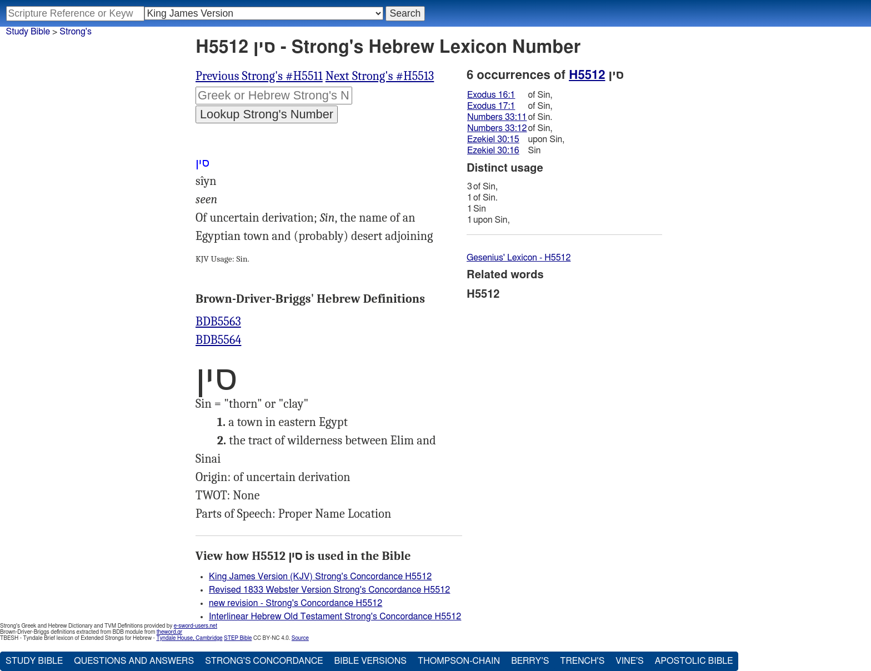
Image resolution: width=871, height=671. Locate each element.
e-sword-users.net (195, 626)
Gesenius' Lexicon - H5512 (518, 257)
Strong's (75, 31)
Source (300, 638)
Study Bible (28, 31)
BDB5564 (218, 340)
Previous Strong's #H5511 (259, 76)
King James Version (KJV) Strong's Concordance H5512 (320, 576)
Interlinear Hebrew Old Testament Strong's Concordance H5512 (335, 616)
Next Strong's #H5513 (380, 76)
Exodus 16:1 (491, 95)
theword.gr (169, 632)
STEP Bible (238, 638)
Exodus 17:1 (491, 106)
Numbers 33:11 (497, 117)
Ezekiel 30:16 (493, 150)
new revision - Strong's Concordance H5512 (295, 603)
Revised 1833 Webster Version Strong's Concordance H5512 (329, 589)
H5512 (587, 75)
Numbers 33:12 (497, 128)
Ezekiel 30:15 (493, 139)
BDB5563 (218, 321)
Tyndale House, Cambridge (189, 638)
